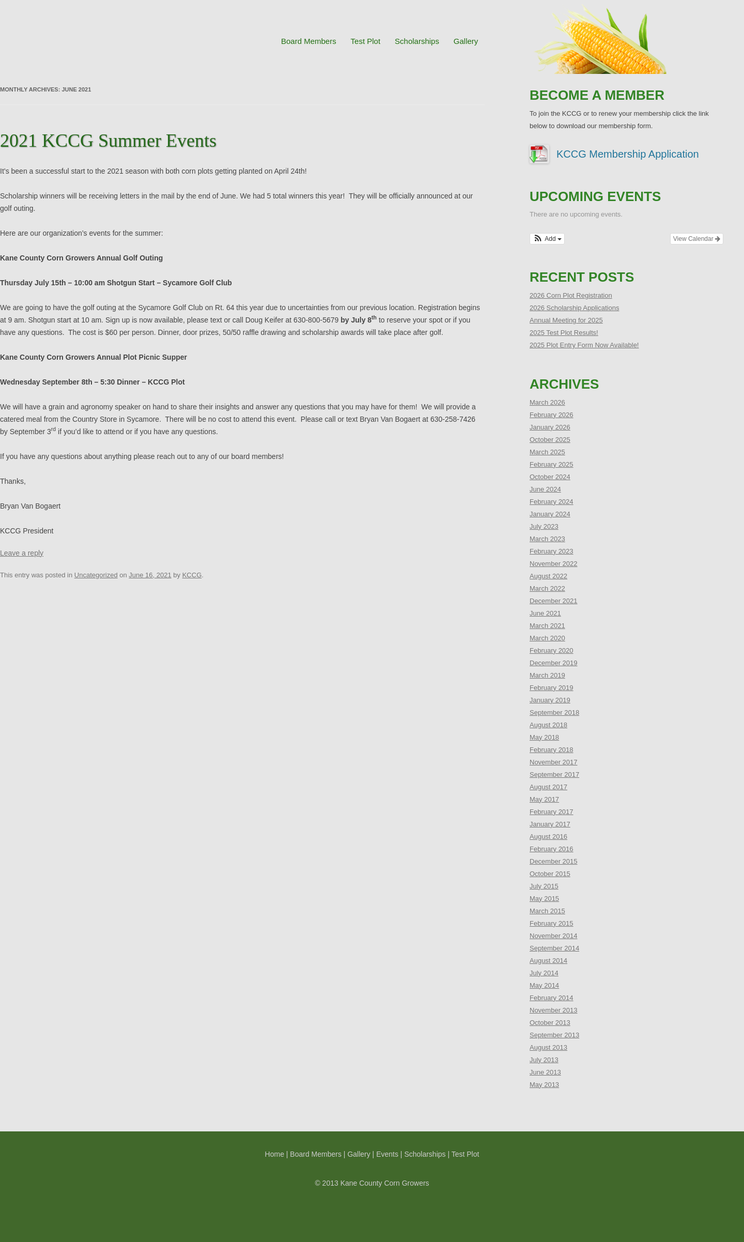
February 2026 (552, 415)
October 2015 (550, 874)
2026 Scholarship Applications (574, 308)
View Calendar (696, 238)
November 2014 (554, 936)
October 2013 (550, 1022)
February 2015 (552, 923)
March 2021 (547, 626)
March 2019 (547, 675)
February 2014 (552, 998)
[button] (547, 239)
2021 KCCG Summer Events (108, 140)
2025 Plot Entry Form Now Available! (584, 345)
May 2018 (544, 737)
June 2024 (545, 489)
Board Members (308, 41)
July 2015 (544, 886)
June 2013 (545, 1072)
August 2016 (548, 836)
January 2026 (550, 427)
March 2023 (547, 539)
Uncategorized (96, 575)
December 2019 (554, 663)
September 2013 (554, 1035)
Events (387, 1154)
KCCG (192, 575)
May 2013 (544, 1084)
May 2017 (544, 799)
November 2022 (554, 564)
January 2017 (550, 824)
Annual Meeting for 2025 (566, 320)
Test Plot (366, 41)
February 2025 (552, 464)
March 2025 (547, 452)
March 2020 (547, 638)
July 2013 (544, 1060)
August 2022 (548, 576)
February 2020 (552, 650)
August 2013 (548, 1047)
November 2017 (554, 762)
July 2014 (544, 973)
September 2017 (554, 774)
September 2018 (554, 712)
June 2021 (545, 613)
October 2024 (550, 477)
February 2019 (552, 688)
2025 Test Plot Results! (564, 332)
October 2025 (550, 439)
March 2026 (547, 402)
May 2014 (544, 985)
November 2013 (554, 1010)
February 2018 (552, 750)
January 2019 (550, 700)
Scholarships (417, 41)
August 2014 (548, 960)
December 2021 (554, 601)
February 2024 (552, 501)
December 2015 (554, 861)
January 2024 (550, 514)
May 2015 (544, 898)
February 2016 (552, 849)
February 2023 (552, 551)
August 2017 (548, 787)
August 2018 (548, 725)
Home (274, 1154)
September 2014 (554, 948)
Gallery (466, 41)
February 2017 (552, 812)
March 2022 (547, 588)
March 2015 (547, 911)
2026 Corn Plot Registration (571, 295)
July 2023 (544, 526)
